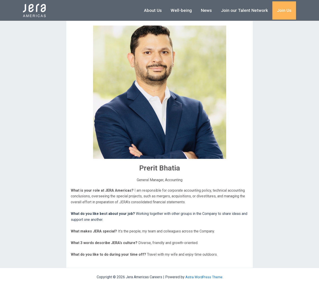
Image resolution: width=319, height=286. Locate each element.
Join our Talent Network (244, 10)
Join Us (284, 10)
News (207, 10)
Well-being (182, 10)
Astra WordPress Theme (204, 277)
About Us (154, 10)
